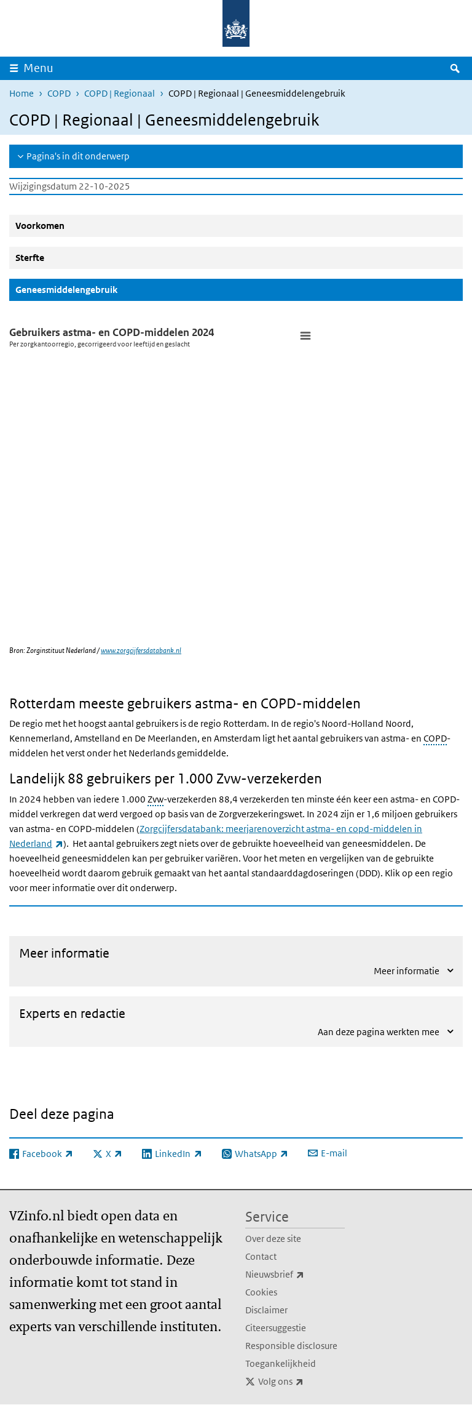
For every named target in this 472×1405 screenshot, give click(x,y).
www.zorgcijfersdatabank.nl (141, 650)
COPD (59, 93)
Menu (38, 68)
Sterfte (29, 257)
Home (21, 93)
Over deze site (273, 1238)
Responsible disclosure (291, 1345)
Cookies (261, 1292)
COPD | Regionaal (119, 93)
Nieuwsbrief (295, 1274)
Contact (261, 1256)
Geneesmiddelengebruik (95, 289)
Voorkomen (40, 225)
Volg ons (301, 1381)
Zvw (155, 799)
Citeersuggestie (275, 1328)
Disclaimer (266, 1310)
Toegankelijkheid (280, 1363)
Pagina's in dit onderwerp (78, 156)
